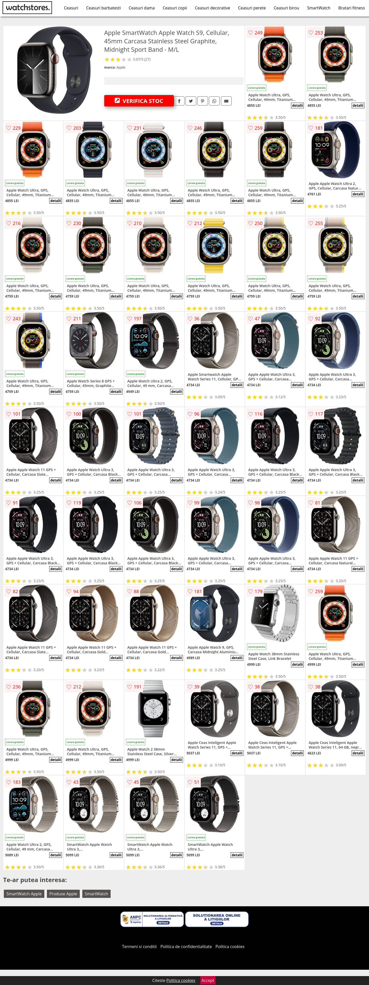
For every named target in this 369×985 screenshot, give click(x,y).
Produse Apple (63, 894)
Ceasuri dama (142, 8)
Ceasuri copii (175, 8)
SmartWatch (319, 8)
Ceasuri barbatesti (103, 8)
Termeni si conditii (139, 946)
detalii (297, 105)
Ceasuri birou (286, 8)
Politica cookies (230, 946)
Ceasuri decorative (212, 8)
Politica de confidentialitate (186, 946)
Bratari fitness (351, 8)
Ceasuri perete (252, 8)
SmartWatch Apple (24, 894)
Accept (208, 980)
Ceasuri (71, 8)
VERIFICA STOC (139, 100)
